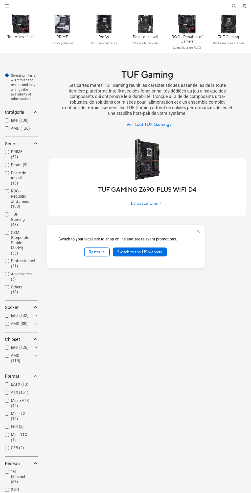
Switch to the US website (139, 251)
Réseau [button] (21, 463)
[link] (125, 6)
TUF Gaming (18, 219)
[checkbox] (19, 178)
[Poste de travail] (145, 33)
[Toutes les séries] (21, 33)
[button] (6, 6)
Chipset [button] (21, 339)
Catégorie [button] (21, 112)
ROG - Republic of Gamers (20, 199)
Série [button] (21, 143)
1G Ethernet (18, 476)
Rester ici (97, 251)
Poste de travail (18, 178)
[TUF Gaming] (228, 33)
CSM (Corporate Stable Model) (20, 243)
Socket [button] (21, 307)
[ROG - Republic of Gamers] (187, 33)
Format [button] (21, 376)
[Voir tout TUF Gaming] (149, 125)
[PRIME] (62, 33)
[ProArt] (104, 33)
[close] (198, 231)
